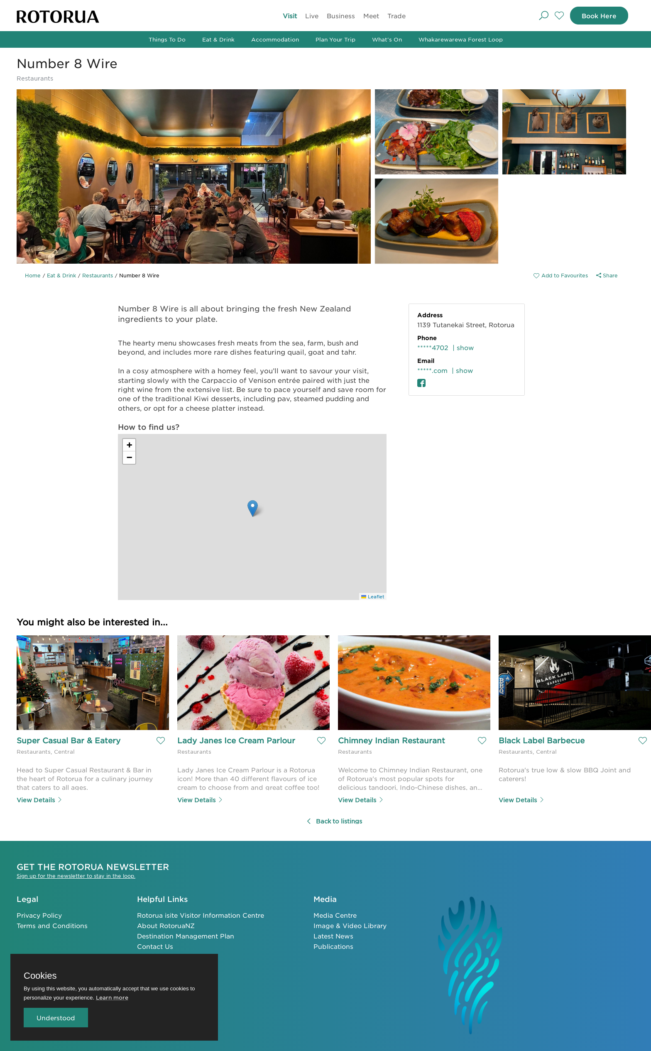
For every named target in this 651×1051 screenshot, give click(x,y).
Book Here (597, 16)
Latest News (333, 935)
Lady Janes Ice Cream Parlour (236, 740)
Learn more (112, 997)
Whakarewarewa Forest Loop (460, 39)
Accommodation (275, 39)
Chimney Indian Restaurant (391, 740)
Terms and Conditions (52, 925)
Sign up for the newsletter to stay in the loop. (76, 875)
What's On (387, 39)
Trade (396, 16)
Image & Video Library (350, 925)
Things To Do (167, 39)
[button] (252, 508)
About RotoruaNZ (166, 925)
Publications (333, 946)
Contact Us (155, 946)
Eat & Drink (218, 39)
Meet (371, 16)
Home (33, 275)
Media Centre (335, 915)
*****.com (432, 370)
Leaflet (372, 596)
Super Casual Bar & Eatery (68, 740)
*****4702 (432, 347)
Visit (290, 16)
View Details (40, 800)
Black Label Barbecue (542, 740)
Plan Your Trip (335, 39)
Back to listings (334, 821)
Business (341, 16)
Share (607, 275)
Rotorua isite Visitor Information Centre (200, 915)
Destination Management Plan (185, 935)
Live (311, 16)
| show (463, 347)
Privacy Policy (39, 915)
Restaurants (97, 275)
